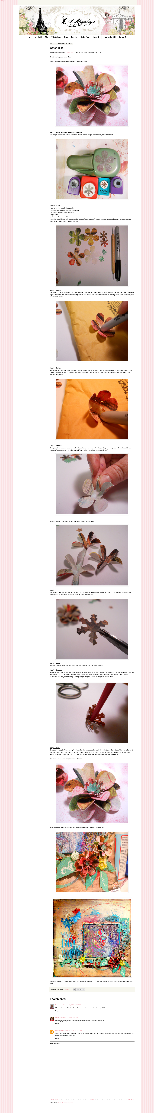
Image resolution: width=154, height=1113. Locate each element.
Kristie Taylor (69, 52)
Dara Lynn (58, 1005)
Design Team (85, 37)
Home (29, 37)
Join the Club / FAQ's (41, 37)
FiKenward (59, 1030)
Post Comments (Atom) (65, 1103)
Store (66, 37)
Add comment (55, 1043)
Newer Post (54, 1099)
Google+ (3, 1)
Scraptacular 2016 (110, 37)
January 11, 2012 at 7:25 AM (68, 1018)
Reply (57, 1011)
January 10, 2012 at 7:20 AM (72, 1005)
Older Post (130, 1099)
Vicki (57, 1018)
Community (96, 37)
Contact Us (122, 37)
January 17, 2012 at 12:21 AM (72, 1030)
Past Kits (74, 37)
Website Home (56, 37)
